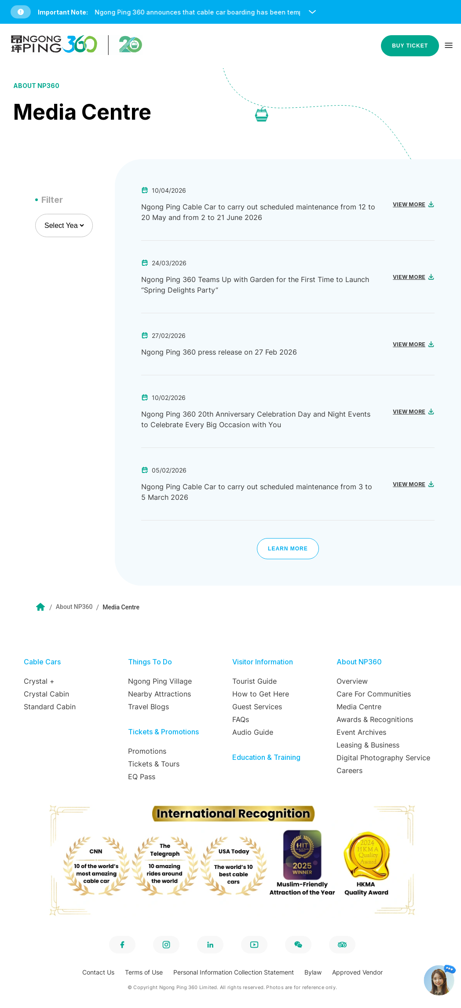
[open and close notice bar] (312, 12)
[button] (232, 11)
